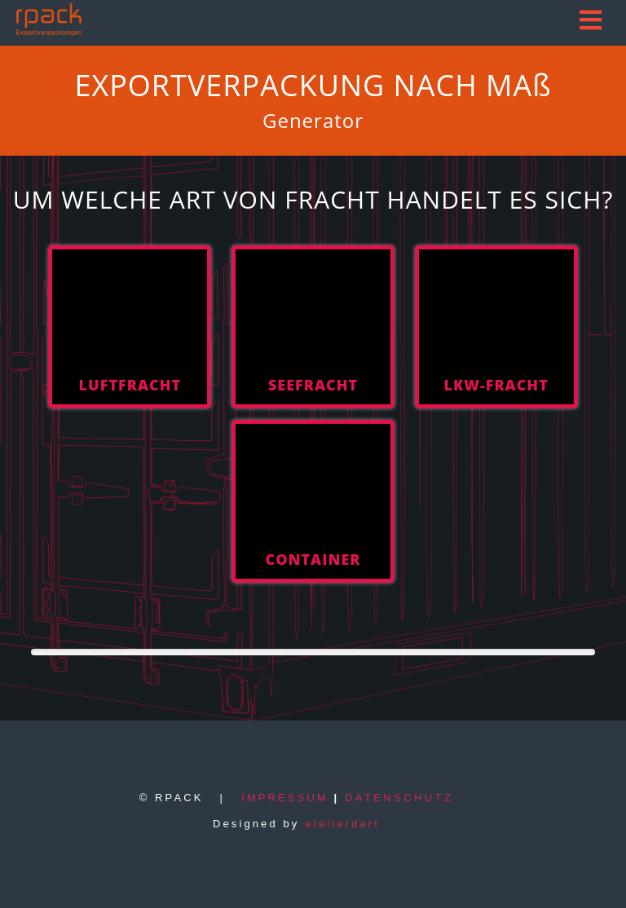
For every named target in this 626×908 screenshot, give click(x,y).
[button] (592, 20)
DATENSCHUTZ (399, 797)
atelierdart (342, 824)
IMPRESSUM (284, 797)
